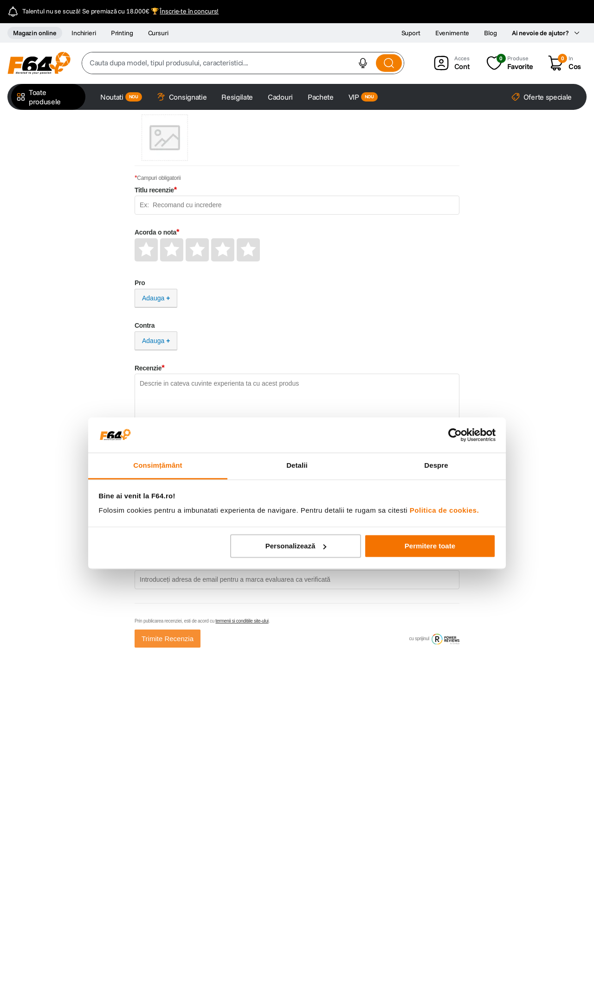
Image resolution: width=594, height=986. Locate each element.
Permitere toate (430, 546)
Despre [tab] (436, 466)
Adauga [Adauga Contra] (153, 340)
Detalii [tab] (297, 466)
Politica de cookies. (444, 511)
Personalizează (296, 546)
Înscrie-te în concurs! (189, 11)
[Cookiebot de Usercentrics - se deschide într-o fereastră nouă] (455, 435)
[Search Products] (389, 63)
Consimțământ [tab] (157, 466)
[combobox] (243, 63)
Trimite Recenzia (168, 638)
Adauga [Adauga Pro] (153, 298)
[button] (363, 63)
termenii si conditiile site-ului (241, 620)
